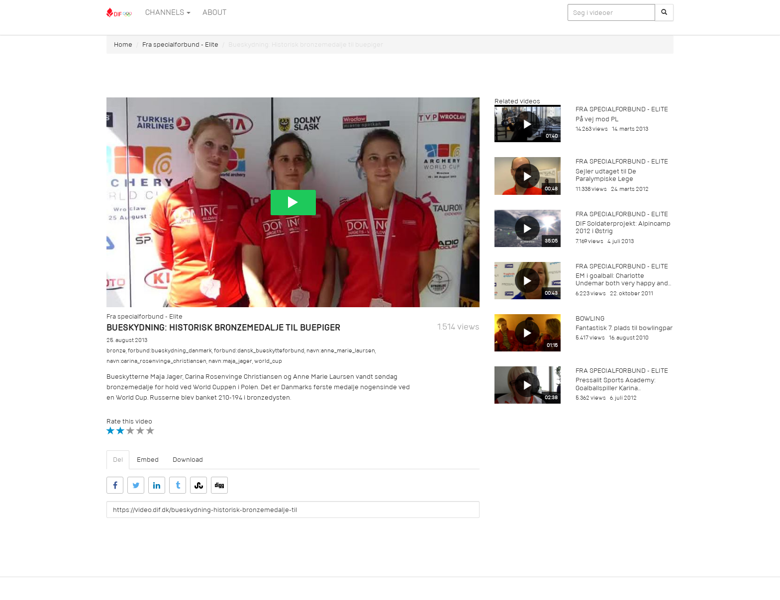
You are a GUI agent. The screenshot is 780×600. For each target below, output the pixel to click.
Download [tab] (188, 459)
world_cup (268, 361)
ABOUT (214, 12)
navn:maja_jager (230, 361)
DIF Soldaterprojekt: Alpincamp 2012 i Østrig (623, 227)
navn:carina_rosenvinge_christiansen (156, 361)
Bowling (590, 318)
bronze (116, 350)
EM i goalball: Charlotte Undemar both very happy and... (623, 279)
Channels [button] (168, 12)
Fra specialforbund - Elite (180, 44)
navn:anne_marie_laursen (340, 350)
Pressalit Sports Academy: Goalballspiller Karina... (616, 383)
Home (123, 44)
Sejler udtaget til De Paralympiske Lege (606, 175)
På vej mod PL (597, 119)
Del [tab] (118, 459)
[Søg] (664, 12)
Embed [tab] (148, 459)
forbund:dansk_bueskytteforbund (259, 350)
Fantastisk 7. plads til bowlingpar (624, 328)
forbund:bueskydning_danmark (170, 350)
